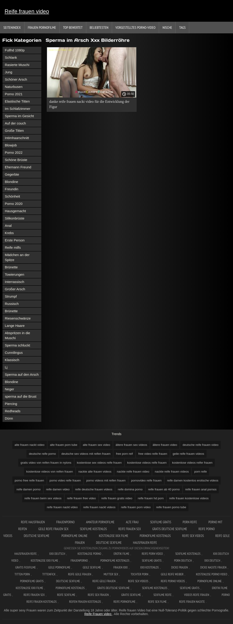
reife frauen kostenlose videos (189, 498)
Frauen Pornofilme (42, 27)
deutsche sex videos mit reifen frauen (85, 453)
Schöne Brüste (16, 160)
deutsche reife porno (42, 453)
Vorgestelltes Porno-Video (135, 27)
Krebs (9, 233)
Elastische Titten (17, 101)
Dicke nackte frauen (213, 567)
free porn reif (124, 453)
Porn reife (190, 522)
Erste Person (15, 240)
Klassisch (12, 360)
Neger (9, 389)
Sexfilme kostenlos (93, 529)
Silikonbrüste (14, 218)
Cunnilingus (14, 352)
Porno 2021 (14, 94)
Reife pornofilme (124, 602)
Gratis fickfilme (25, 567)
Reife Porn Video (152, 554)
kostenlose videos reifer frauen (192, 462)
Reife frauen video (27, 11)
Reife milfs (13, 247)
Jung (8, 72)
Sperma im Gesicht (19, 116)
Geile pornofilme (59, 567)
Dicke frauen (179, 567)
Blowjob (11, 145)
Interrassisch (14, 282)
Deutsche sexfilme (37, 536)
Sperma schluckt (17, 345)
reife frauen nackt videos (99, 507)
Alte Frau (132, 522)
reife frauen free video (81, 498)
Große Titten (14, 130)
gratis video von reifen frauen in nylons (46, 462)
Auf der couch (15, 123)
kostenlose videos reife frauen (147, 462)
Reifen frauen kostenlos (85, 602)
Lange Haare (15, 326)
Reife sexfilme (66, 595)
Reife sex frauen (98, 595)
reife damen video (58, 489)
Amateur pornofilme (100, 522)
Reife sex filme (157, 602)
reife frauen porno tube (171, 507)
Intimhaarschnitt (17, 138)
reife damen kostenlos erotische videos (192, 480)
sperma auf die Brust (20, 396)
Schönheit (12, 196)
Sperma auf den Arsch (22, 374)
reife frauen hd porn (151, 498)
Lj (6, 367)
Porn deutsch (183, 560)
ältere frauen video (165, 445)
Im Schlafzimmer (17, 109)
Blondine (11, 182)
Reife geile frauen (79, 574)
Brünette (11, 267)
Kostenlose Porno (89, 554)
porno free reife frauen (29, 480)
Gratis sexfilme (131, 595)
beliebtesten (99, 27)
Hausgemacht (15, 211)
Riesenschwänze (18, 318)
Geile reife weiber (172, 574)
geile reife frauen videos (188, 453)
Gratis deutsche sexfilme (169, 529)
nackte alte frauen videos (94, 471)
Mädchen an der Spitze (17, 257)
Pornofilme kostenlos (155, 536)
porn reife (200, 471)
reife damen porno (28, 489)
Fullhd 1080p (15, 50)
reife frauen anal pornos (201, 489)
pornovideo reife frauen (146, 480)
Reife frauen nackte (192, 602)
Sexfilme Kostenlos (188, 554)
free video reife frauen (152, 453)
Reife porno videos (173, 581)
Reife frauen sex (129, 529)
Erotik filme (121, 554)
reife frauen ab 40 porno (164, 489)
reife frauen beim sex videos (43, 498)
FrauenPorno (65, 522)
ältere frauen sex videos (131, 445)
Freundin (11, 189)
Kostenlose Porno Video (211, 574)
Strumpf (11, 296)
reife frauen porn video (136, 507)
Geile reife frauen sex (53, 529)
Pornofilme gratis (32, 581)
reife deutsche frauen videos (93, 489)
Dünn (9, 418)
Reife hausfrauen (33, 522)
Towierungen (14, 274)
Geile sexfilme (92, 567)
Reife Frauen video (98, 614)
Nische (167, 27)
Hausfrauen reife (145, 542)
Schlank (11, 57)
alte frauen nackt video (30, 445)
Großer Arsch (15, 289)
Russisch (12, 304)
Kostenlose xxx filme (113, 536)
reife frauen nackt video (62, 507)
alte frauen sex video (96, 445)
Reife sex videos (193, 536)
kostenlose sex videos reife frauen (99, 462)
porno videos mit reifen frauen (106, 480)
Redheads (12, 411)
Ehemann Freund (18, 167)
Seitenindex (12, 27)
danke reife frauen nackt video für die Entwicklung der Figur (89, 104)
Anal (8, 225)
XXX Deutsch (57, 554)
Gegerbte (12, 174)
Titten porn (22, 574)
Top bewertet (73, 27)
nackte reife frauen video (133, 471)
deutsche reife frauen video (200, 445)
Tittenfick (48, 574)
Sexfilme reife (162, 595)
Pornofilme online (74, 536)
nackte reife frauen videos (172, 471)
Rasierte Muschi (17, 65)
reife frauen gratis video (116, 498)
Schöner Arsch (16, 79)
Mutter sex (111, 574)
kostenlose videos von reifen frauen (49, 471)
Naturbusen (14, 87)
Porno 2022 (14, 152)
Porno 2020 (14, 204)
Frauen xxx (120, 567)
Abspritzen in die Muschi (17, 335)
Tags (182, 27)
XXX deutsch (212, 560)
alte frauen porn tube (63, 445)
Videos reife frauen (196, 595)
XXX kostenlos (149, 567)
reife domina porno (130, 489)
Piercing (11, 404)
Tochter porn (139, 574)
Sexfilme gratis (160, 522)
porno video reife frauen (65, 480)
